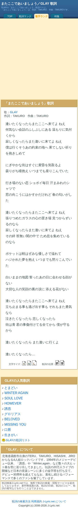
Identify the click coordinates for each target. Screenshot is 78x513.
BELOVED (12, 419)
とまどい (10, 388)
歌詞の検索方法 (21, 501)
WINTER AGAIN (16, 393)
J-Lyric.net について (54, 501)
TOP (9, 16)
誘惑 (7, 408)
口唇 (7, 429)
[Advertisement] (38, 59)
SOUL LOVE (13, 398)
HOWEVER (12, 403)
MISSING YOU (15, 424)
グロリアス (12, 414)
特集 (56, 16)
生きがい (10, 435)
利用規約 (36, 501)
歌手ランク (41, 16)
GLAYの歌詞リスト (18, 440)
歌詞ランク (25, 16)
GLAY (13, 112)
